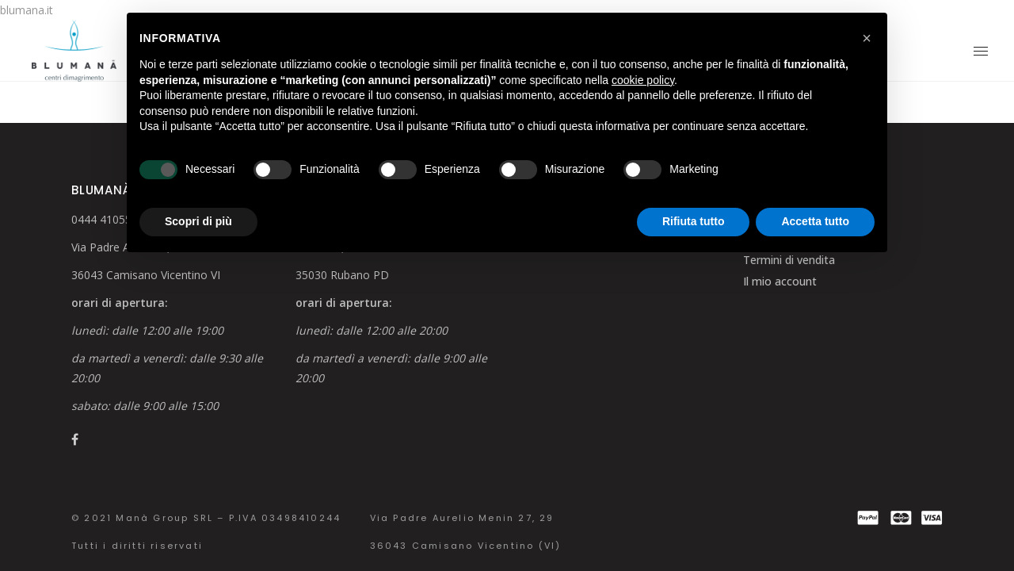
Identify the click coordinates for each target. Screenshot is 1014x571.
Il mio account (780, 281)
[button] (866, 38)
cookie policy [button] (643, 80)
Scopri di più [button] (198, 221)
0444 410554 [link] (104, 219)
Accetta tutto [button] (815, 221)
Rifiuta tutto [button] (693, 221)
